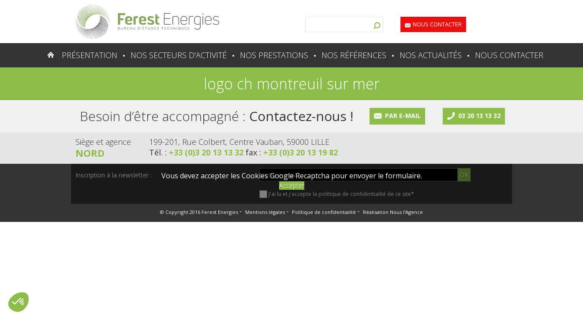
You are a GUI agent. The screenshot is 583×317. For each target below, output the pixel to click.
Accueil (33, 55)
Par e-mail (403, 115)
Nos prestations (274, 55)
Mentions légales (265, 212)
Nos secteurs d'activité (179, 55)
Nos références (353, 55)
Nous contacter (437, 24)
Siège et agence (103, 141)
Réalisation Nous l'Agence (393, 212)
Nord (90, 152)
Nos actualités (431, 55)
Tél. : (197, 152)
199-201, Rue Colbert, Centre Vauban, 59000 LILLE (239, 141)
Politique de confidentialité (324, 212)
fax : (292, 152)
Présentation (89, 55)
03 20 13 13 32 (479, 115)
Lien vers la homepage (147, 21)
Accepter (291, 185)
